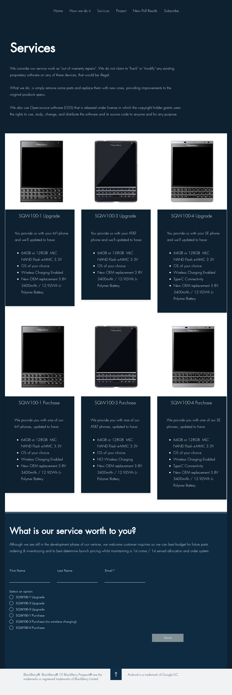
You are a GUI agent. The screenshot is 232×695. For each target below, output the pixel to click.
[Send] (168, 638)
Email (108, 570)
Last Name (64, 570)
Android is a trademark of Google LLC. (153, 674)
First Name (17, 570)
